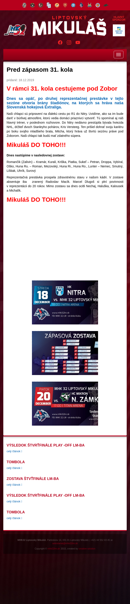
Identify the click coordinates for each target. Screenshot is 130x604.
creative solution (87, 548)
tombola (16, 462)
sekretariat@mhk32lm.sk (65, 543)
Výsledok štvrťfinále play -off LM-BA (46, 445)
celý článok (14, 451)
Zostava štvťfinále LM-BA (33, 479)
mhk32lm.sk (54, 548)
